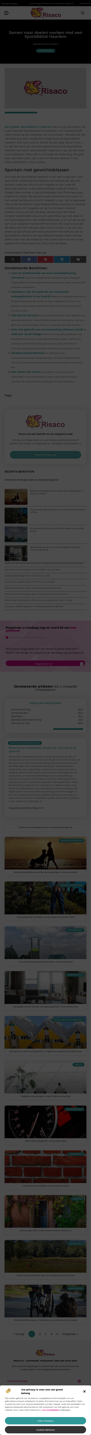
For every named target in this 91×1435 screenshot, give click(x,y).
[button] (84, 1391)
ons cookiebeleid (50, 1410)
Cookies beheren (45, 1429)
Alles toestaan (46, 1420)
